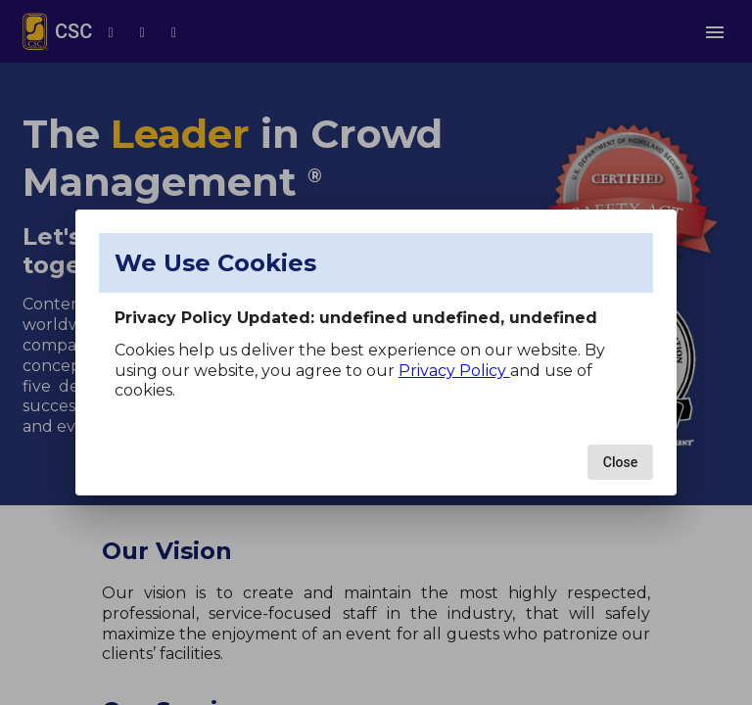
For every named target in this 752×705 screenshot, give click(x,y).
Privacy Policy (454, 370)
